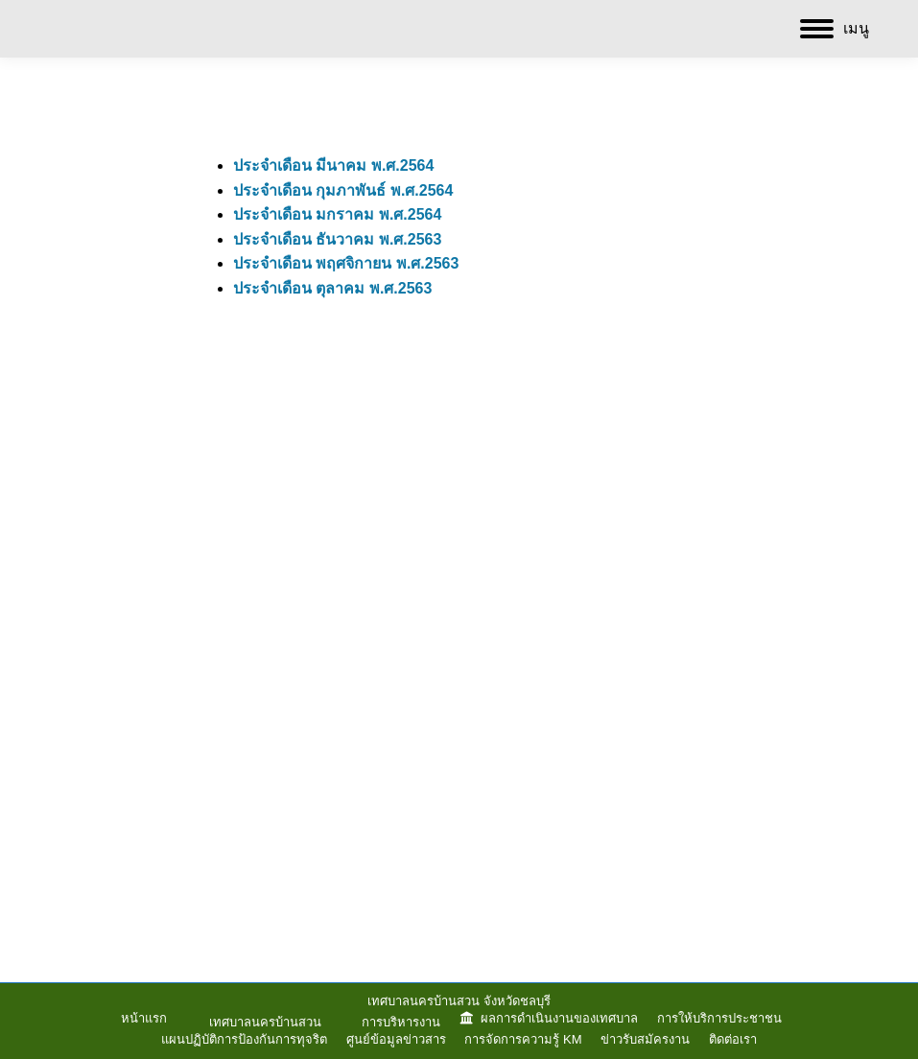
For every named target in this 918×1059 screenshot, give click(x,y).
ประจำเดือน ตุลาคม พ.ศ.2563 (332, 288)
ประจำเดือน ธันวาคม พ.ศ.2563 (337, 239)
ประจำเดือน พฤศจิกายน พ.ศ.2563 (346, 263)
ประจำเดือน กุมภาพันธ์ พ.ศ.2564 (343, 190)
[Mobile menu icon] (834, 28)
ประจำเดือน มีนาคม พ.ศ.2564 (333, 165)
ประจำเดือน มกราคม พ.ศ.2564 (337, 214)
